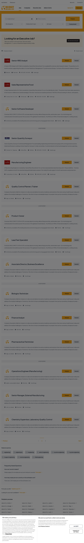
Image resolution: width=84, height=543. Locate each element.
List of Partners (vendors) (44, 526)
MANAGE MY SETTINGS (76, 531)
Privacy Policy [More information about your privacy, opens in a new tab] (9, 534)
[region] (42, 529)
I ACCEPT (76, 526)
